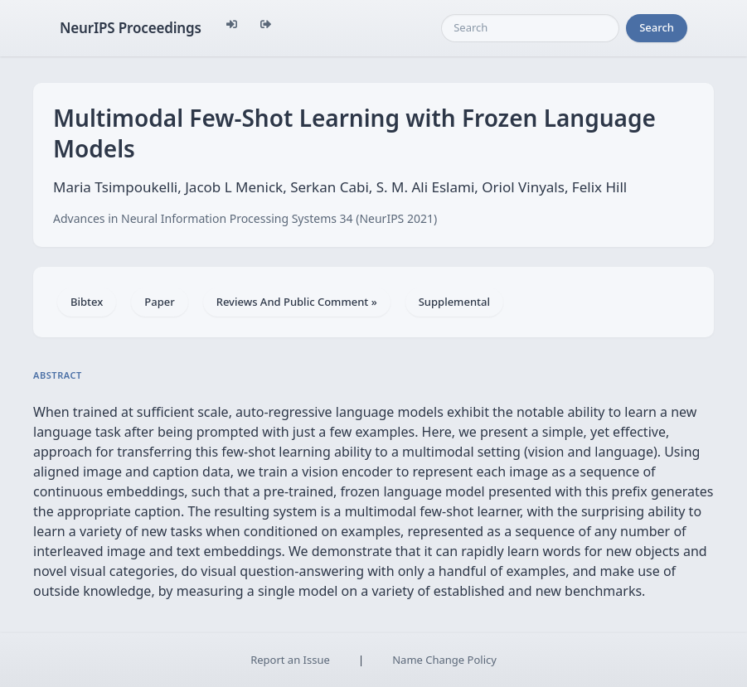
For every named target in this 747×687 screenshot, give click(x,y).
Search (656, 27)
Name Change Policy (444, 659)
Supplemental (454, 301)
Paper (159, 301)
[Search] (530, 28)
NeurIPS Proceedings (130, 27)
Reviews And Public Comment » (296, 301)
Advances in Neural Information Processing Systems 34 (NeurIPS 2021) (245, 218)
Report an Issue (290, 659)
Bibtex (86, 301)
